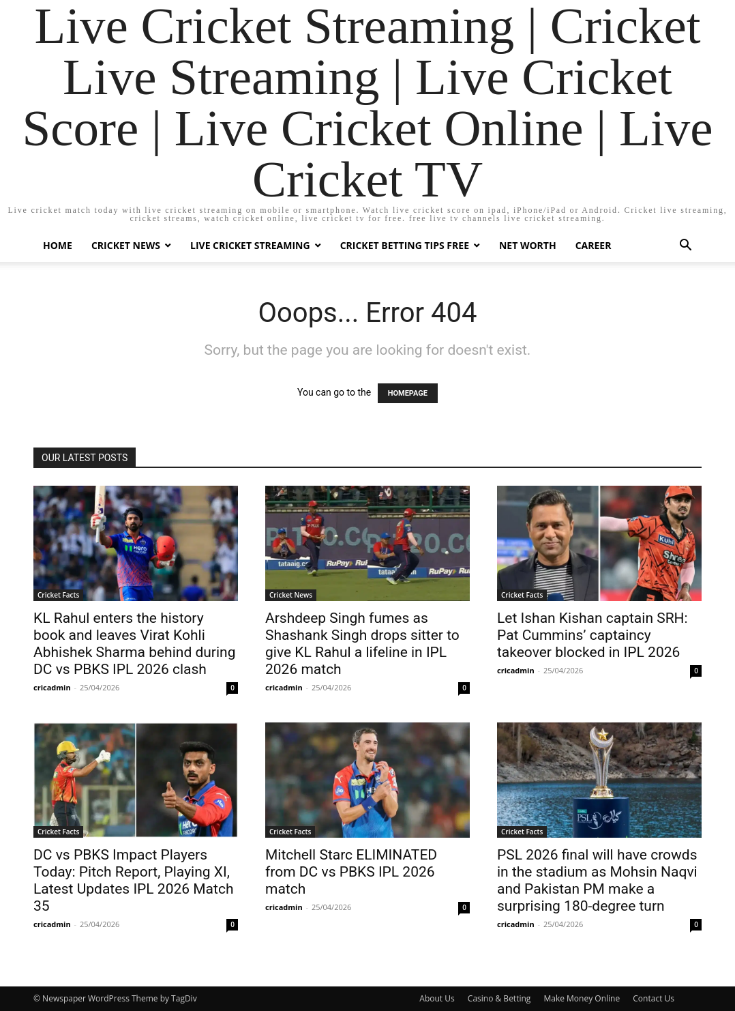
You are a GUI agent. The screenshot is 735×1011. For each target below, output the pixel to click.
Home (57, 245)
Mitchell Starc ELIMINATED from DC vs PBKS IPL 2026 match (351, 872)
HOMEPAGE (407, 393)
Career (593, 245)
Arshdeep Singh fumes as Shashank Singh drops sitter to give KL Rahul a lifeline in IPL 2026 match (362, 643)
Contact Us (653, 998)
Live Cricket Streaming (250, 245)
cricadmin (52, 687)
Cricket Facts (58, 595)
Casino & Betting (499, 998)
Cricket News (125, 245)
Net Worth (527, 245)
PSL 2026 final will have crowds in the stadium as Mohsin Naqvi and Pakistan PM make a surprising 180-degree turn (597, 880)
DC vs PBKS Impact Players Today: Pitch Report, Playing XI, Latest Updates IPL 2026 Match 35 (133, 880)
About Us (436, 998)
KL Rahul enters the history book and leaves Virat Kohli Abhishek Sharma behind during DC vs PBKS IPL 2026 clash (134, 643)
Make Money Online (581, 998)
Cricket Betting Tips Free (404, 245)
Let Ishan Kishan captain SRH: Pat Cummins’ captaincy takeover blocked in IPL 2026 (592, 635)
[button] (685, 246)
